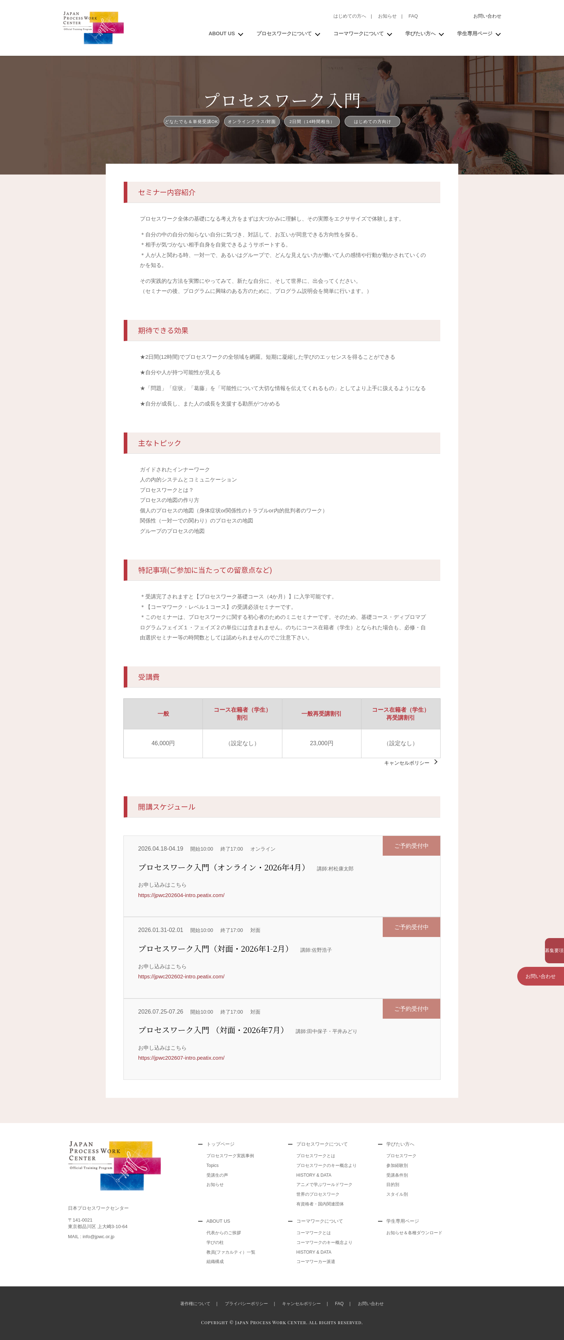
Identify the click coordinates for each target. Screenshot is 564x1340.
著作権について (195, 1303)
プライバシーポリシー (246, 1303)
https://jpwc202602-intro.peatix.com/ (181, 976)
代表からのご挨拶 (223, 1232)
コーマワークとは (313, 1232)
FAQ (413, 16)
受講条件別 (397, 1175)
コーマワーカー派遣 (315, 1261)
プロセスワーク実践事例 (230, 1155)
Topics (212, 1165)
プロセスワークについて (284, 33)
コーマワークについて (358, 33)
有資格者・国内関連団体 (320, 1204)
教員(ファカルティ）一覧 (230, 1252)
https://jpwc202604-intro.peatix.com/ (181, 895)
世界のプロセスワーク (318, 1194)
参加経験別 (397, 1165)
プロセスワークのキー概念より (326, 1165)
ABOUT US (222, 33)
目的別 (392, 1184)
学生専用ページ (474, 33)
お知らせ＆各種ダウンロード (414, 1232)
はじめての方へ (349, 16)
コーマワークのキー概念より (324, 1242)
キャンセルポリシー (406, 763)
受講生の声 (217, 1175)
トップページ (220, 1144)
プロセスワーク (401, 1155)
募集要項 (541, 947)
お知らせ (387, 16)
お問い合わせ (487, 16)
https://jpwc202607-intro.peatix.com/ (181, 1058)
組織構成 (215, 1261)
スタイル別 (397, 1194)
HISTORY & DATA (314, 1175)
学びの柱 (215, 1242)
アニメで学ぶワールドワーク (324, 1184)
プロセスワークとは (315, 1155)
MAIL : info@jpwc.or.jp (91, 1236)
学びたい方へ (420, 33)
